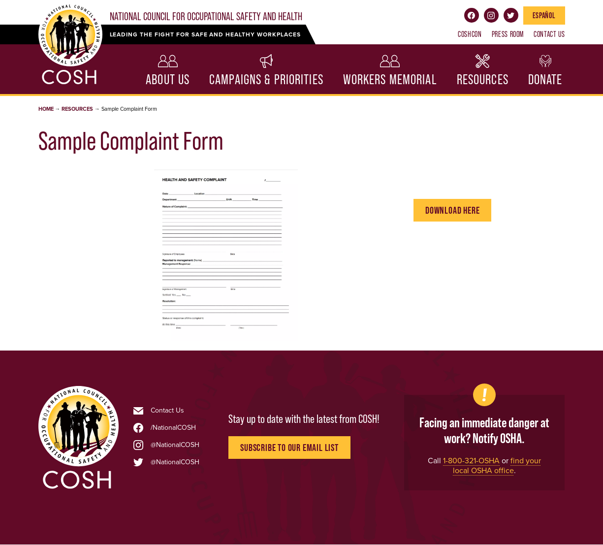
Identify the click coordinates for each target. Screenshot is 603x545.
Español (544, 15)
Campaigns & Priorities (266, 79)
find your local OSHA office (497, 465)
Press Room (508, 34)
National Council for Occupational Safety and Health (206, 16)
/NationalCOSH (173, 428)
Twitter (511, 15)
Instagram (491, 15)
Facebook (471, 15)
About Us (168, 79)
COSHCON (469, 34)
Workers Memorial (390, 79)
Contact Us (549, 34)
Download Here (452, 210)
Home (46, 109)
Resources (482, 79)
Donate (545, 79)
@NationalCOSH (175, 445)
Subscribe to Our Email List (289, 447)
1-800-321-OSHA (471, 460)
